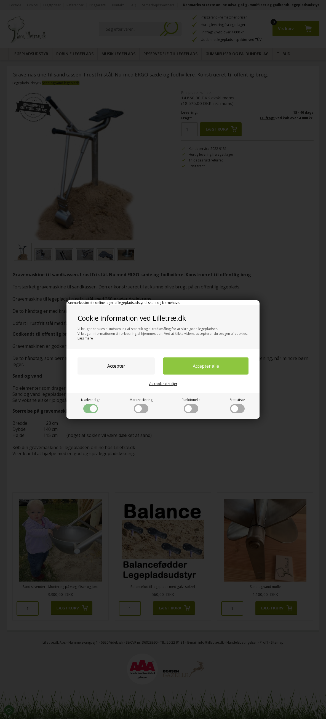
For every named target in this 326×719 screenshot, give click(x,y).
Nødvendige (90, 405)
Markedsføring (141, 405)
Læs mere (85, 338)
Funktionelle (191, 405)
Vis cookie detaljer (163, 383)
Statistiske (237, 405)
